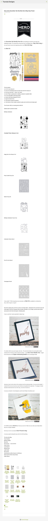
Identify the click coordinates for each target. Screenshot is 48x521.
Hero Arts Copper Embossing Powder (23, 491)
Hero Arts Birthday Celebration (12, 471)
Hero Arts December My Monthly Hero (6, 472)
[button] (4, 14)
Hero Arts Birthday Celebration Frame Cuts (17, 472)
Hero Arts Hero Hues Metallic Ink (17, 491)
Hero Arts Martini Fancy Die (7, 481)
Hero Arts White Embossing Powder (7, 501)
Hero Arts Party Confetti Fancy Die (12, 482)
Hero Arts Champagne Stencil (23, 481)
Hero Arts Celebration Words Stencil (7, 491)
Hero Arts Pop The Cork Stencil (12, 491)
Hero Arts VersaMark (12, 500)
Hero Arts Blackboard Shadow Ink (17, 500)
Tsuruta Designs (9, 2)
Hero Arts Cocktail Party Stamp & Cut (23, 472)
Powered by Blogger (24, 519)
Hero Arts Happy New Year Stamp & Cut (17, 482)
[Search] (15, 2)
